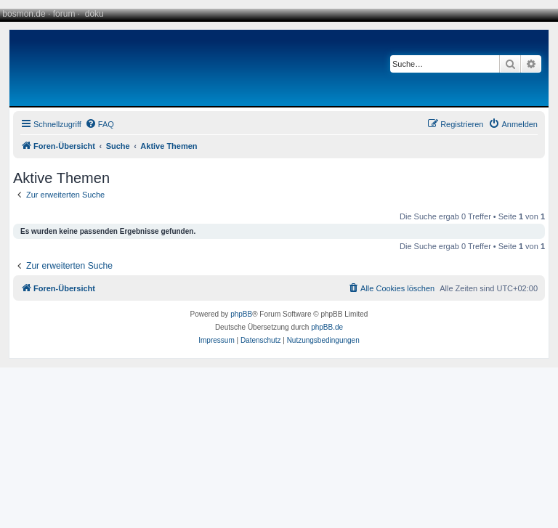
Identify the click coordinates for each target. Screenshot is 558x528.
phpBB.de (327, 327)
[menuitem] (99, 124)
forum (64, 14)
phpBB (241, 314)
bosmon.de (23, 14)
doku (94, 14)
